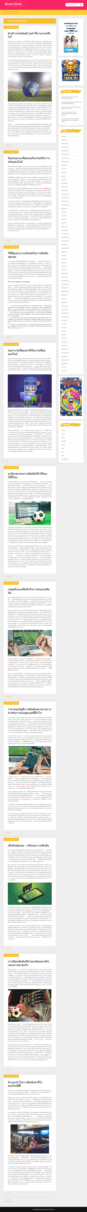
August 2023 (65, 251)
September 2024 (65, 205)
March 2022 (64, 302)
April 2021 (64, 334)
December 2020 (65, 349)
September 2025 (65, 161)
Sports (63, 455)
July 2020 (64, 367)
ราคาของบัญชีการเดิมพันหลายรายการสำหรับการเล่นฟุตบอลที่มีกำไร (29, 711)
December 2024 (65, 194)
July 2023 (64, 255)
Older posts (8, 1200)
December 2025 (65, 150)
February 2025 (65, 186)
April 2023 (64, 266)
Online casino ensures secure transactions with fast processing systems (69, 114)
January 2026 (65, 147)
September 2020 (65, 360)
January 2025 (65, 190)
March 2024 (64, 226)
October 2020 (65, 356)
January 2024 (65, 233)
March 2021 (64, 338)
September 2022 (65, 291)
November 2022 (65, 284)
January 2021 (65, 345)
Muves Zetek (13, 4)
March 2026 (64, 140)
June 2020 (64, 370)
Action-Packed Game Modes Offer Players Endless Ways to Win (71, 108)
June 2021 (64, 327)
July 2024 (64, 212)
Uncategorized (65, 459)
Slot (7, 460)
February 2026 (65, 143)
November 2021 (65, 316)
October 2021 (65, 320)
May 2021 (64, 331)
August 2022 (65, 295)
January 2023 (65, 277)
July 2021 (64, 324)
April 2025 (64, 179)
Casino (8, 240)
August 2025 (65, 165)
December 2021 (65, 313)
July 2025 (64, 168)
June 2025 (64, 172)
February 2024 (65, 230)
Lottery (63, 444)
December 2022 (65, 280)
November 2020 (65, 352)
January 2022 (65, 309)
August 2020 (65, 363)
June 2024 (64, 215)
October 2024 (65, 201)
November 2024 (65, 197)
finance (63, 437)
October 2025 (65, 158)
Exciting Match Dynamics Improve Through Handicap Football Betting (72, 102)
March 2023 (64, 269)
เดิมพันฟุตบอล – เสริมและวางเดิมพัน (28, 845)
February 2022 (65, 306)
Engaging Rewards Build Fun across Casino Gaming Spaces (70, 97)
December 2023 (65, 237)
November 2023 (65, 241)
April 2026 (64, 136)
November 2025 (65, 154)
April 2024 (64, 223)
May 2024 (64, 219)
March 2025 (64, 183)
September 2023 (65, 248)
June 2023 (64, 259)
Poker (63, 448)
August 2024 (65, 208)
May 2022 (64, 298)
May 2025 (64, 176)
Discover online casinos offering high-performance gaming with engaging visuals (70, 120)
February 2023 (65, 273)
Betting (7, 12)
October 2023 (65, 244)
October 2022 (65, 287)
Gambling (14, 12)
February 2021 (65, 342)
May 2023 (64, 262)
